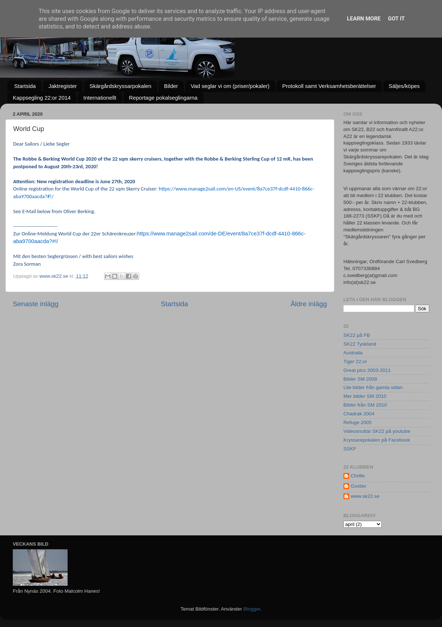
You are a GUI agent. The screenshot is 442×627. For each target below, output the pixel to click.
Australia (353, 352)
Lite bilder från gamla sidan (373, 387)
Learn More (364, 18)
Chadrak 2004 (358, 413)
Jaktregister (63, 86)
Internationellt (99, 98)
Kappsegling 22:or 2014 (42, 98)
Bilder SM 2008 (360, 379)
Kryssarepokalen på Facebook (376, 440)
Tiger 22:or (355, 361)
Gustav (358, 486)
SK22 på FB (356, 335)
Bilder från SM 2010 (365, 405)
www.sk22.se (365, 496)
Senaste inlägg (35, 304)
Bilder (171, 86)
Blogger (251, 609)
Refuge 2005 (357, 422)
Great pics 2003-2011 (367, 370)
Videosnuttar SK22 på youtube (376, 431)
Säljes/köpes (404, 86)
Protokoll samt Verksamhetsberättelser (329, 86)
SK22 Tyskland (359, 344)
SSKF (349, 448)
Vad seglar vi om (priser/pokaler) (230, 86)
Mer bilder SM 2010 (364, 396)
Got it (396, 18)
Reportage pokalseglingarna (163, 98)
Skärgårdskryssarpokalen (120, 86)
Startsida (25, 86)
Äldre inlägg (308, 304)
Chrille (358, 475)
